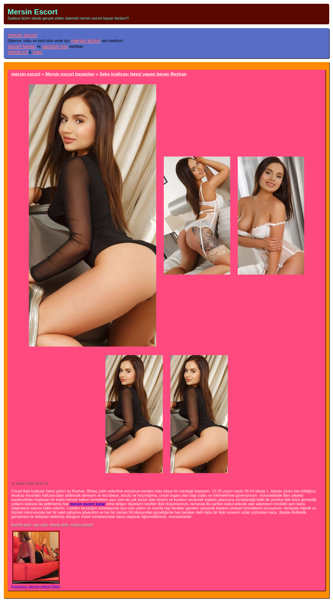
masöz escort (81, 525)
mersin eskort (85, 40)
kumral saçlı (21, 525)
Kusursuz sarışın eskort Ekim (35, 587)
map (37, 51)
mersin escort (22, 34)
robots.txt (18, 51)
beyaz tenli (59, 525)
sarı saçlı (40, 525)
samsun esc (55, 46)
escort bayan (22, 46)
